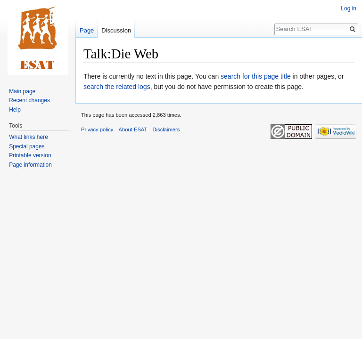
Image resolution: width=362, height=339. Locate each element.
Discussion (116, 30)
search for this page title (256, 76)
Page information (30, 164)
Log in (348, 8)
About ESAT (133, 129)
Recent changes (29, 100)
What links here (28, 137)
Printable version (30, 155)
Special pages (26, 146)
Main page (22, 91)
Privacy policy (97, 129)
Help (15, 109)
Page (87, 30)
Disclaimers (166, 129)
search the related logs (116, 86)
